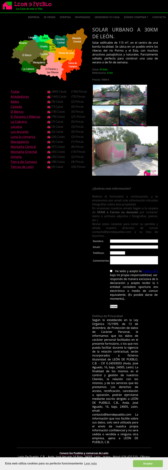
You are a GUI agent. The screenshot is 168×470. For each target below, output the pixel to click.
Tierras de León (22, 167)
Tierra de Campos (24, 162)
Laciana (16, 126)
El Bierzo (17, 111)
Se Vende (50, 17)
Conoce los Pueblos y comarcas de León (84, 450)
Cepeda (16, 106)
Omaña (16, 157)
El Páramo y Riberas (25, 116)
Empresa (33, 17)
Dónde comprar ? (136, 17)
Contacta (159, 17)
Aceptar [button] (148, 463)
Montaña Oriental (24, 152)
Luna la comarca (23, 136)
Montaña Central (23, 146)
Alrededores (20, 96)
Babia (15, 101)
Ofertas (65, 17)
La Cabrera (19, 121)
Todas (15, 91)
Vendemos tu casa (107, 17)
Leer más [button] (90, 463)
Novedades (82, 17)
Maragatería (20, 141)
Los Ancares (20, 131)
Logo (28, 6)
